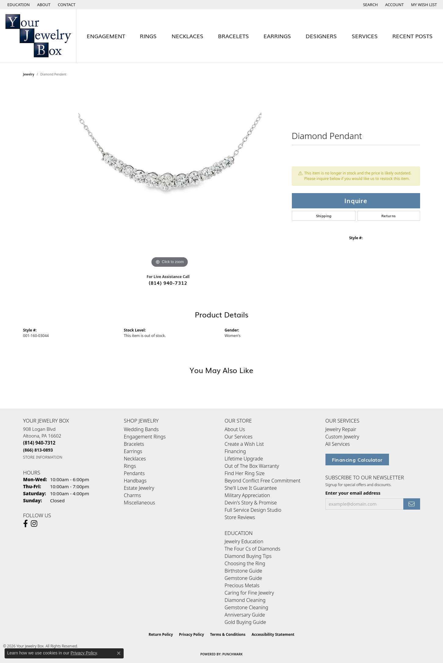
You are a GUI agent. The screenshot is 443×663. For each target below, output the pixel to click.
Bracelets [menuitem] (134, 444)
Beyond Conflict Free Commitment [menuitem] (262, 480)
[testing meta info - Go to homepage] (38, 36)
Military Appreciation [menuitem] (247, 495)
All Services (337, 444)
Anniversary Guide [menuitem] (245, 614)
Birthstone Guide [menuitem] (243, 570)
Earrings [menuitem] (133, 451)
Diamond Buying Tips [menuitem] (248, 556)
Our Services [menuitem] (238, 436)
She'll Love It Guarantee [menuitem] (251, 488)
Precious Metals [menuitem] (242, 585)
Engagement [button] (106, 36)
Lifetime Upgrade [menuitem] (244, 458)
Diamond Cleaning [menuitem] (245, 600)
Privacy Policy (191, 634)
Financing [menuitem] (235, 451)
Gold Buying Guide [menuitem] (245, 622)
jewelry (28, 74)
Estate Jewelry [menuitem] (139, 488)
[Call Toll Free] (38, 450)
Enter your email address (353, 493)
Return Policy (161, 634)
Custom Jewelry (342, 436)
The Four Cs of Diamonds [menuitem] (253, 548)
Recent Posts (412, 36)
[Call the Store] (39, 443)
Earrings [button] (277, 36)
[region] (169, 177)
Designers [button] (321, 36)
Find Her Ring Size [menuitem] (245, 473)
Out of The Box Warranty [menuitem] (252, 466)
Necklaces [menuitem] (135, 458)
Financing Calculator (357, 459)
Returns (388, 215)
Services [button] (365, 36)
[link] (43, 4)
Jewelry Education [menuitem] (244, 541)
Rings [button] (148, 36)
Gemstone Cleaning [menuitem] (246, 607)
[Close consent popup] (119, 653)
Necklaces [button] (187, 36)
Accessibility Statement (273, 634)
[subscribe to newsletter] (411, 504)
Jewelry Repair (340, 429)
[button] (18, 4)
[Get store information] (43, 457)
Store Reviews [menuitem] (240, 517)
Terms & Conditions (227, 634)
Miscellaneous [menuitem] (139, 502)
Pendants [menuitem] (134, 473)
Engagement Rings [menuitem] (145, 436)
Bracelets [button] (233, 36)
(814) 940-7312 (168, 282)
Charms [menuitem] (132, 495)
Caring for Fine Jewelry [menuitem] (249, 592)
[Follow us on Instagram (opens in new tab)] (34, 523)
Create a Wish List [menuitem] (244, 444)
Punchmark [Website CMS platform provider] (232, 654)
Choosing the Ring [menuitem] (245, 563)
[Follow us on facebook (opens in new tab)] (25, 523)
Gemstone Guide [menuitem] (243, 578)
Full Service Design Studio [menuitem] (253, 510)
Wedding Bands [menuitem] (141, 429)
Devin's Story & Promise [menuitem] (251, 502)
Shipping (324, 215)
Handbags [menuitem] (135, 480)
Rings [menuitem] (130, 466)
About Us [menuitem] (235, 429)
